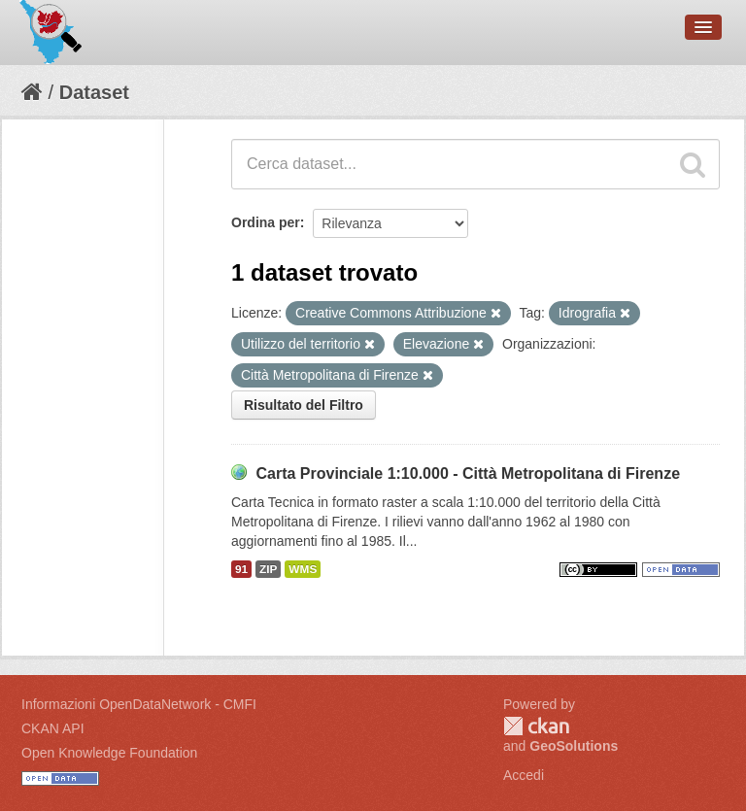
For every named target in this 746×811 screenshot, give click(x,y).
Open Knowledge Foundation (109, 752)
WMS (302, 569)
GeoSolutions (573, 746)
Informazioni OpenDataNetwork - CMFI (138, 704)
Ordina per (265, 222)
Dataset (94, 92)
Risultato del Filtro (303, 405)
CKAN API (53, 728)
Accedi (523, 775)
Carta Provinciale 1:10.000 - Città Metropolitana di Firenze (467, 473)
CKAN (536, 726)
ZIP (268, 569)
